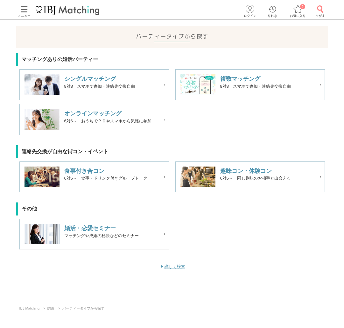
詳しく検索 (175, 276)
